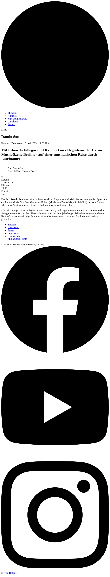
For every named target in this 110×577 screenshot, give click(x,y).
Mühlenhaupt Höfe (17, 238)
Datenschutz (14, 236)
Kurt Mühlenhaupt (17, 118)
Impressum (13, 233)
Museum (12, 113)
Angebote (13, 121)
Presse (11, 230)
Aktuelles (12, 115)
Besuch (11, 124)
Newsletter (13, 227)
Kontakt (12, 224)
